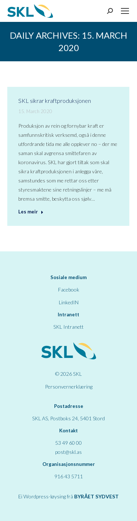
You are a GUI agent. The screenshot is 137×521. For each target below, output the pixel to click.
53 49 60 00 (68, 443)
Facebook (68, 289)
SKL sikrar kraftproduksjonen (54, 100)
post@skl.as (68, 452)
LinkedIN (69, 302)
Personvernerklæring (68, 386)
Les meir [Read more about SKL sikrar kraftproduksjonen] (30, 212)
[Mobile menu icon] (125, 11)
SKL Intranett (68, 327)
